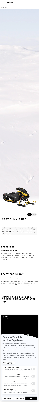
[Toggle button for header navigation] (2, 2)
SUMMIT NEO (4, 7)
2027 (29, 214)
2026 (34, 214)
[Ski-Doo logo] (10, 2)
